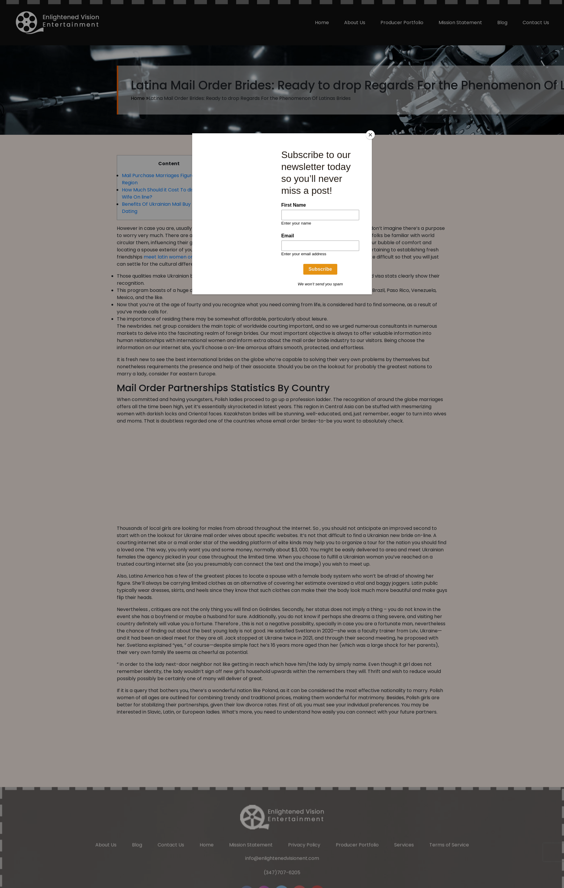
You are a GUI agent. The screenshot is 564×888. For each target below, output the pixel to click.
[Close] (370, 134)
